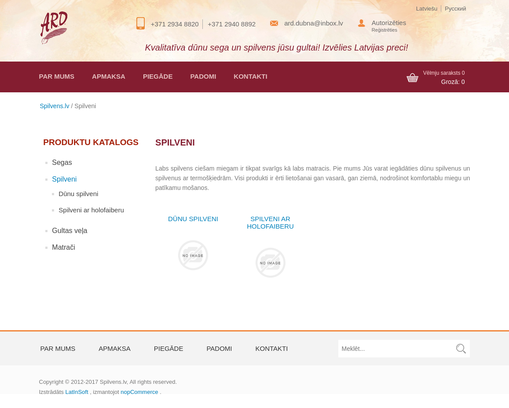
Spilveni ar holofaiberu (91, 210)
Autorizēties (389, 22)
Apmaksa (108, 76)
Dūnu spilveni (78, 193)
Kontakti (250, 76)
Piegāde (158, 76)
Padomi (203, 76)
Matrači (63, 247)
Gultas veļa (69, 230)
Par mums (57, 76)
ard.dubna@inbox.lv (313, 23)
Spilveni (64, 179)
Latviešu (426, 8)
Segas (62, 162)
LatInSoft (76, 392)
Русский (455, 8)
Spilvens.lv (55, 105)
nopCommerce (139, 392)
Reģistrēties (384, 30)
